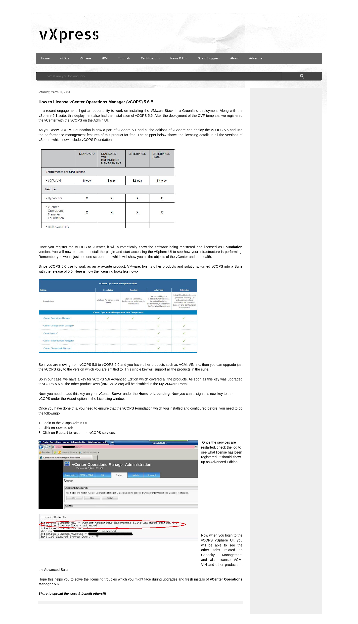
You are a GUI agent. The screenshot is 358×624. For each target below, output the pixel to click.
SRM (104, 58)
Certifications (150, 58)
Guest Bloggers (209, 58)
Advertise (256, 58)
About (234, 58)
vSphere (85, 58)
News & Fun (178, 58)
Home (45, 58)
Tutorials (124, 58)
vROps (64, 58)
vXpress (69, 33)
